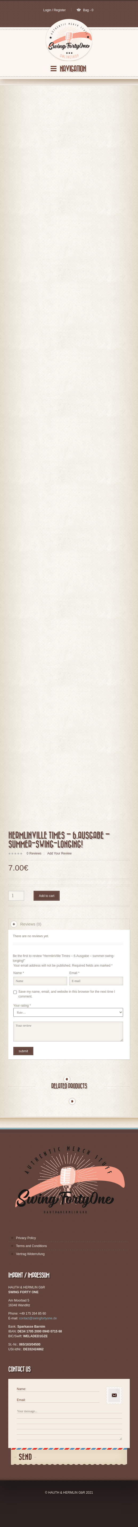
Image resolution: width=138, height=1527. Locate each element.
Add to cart (46, 917)
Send (25, 1478)
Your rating (22, 1026)
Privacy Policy (26, 1259)
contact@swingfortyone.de (38, 1339)
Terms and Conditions (31, 1267)
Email (74, 994)
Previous (66, 1100)
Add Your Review (59, 874)
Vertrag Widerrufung (30, 1275)
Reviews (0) (30, 945)
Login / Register (54, 10)
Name (18, 994)
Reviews (34, 874)
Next (72, 1122)
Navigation (73, 69)
